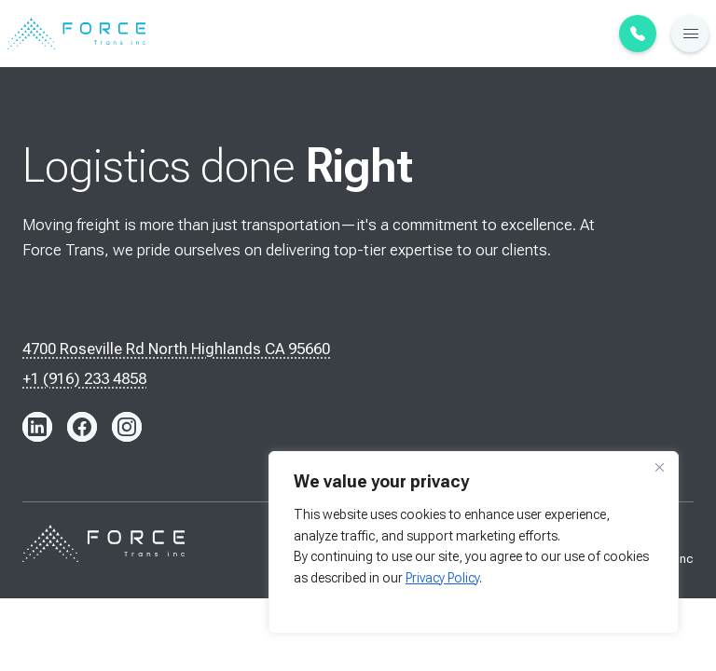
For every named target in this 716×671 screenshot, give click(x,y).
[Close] (659, 467)
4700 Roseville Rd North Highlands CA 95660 (176, 348)
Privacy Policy (442, 577)
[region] (473, 542)
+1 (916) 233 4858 (84, 378)
